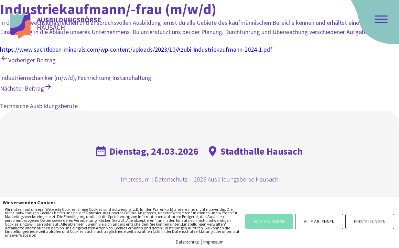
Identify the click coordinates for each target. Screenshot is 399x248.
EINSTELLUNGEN (370, 221)
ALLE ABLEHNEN (319, 221)
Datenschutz (171, 179)
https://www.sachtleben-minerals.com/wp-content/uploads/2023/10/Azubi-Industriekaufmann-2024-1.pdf (136, 49)
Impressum (135, 179)
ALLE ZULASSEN (269, 221)
